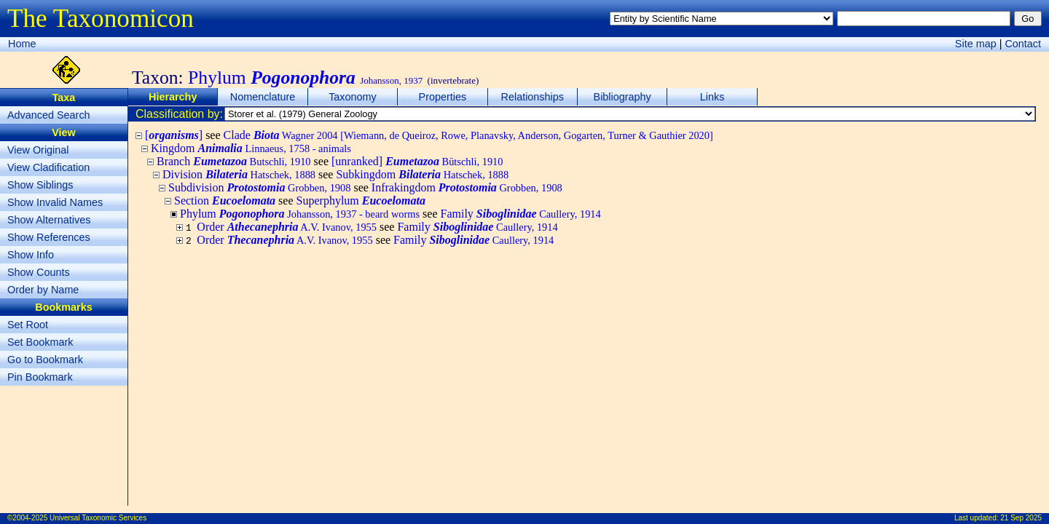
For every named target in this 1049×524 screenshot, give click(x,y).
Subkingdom (422, 174)
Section (224, 200)
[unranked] (417, 161)
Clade (468, 135)
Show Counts (38, 272)
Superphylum (360, 200)
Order (287, 227)
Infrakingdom (467, 187)
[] (174, 135)
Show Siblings (40, 185)
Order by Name (43, 289)
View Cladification (48, 167)
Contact (1023, 43)
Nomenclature (263, 97)
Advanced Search (48, 115)
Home (22, 43)
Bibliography (622, 97)
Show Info (30, 255)
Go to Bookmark (45, 359)
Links (712, 97)
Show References (48, 237)
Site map (976, 43)
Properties (443, 97)
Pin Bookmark (40, 377)
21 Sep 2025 (1021, 518)
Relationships (532, 97)
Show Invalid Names (55, 202)
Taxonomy (353, 97)
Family (521, 213)
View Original (38, 150)
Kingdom (251, 148)
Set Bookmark (40, 342)
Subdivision (259, 187)
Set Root (27, 324)
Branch (234, 161)
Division (238, 174)
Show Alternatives (48, 220)
